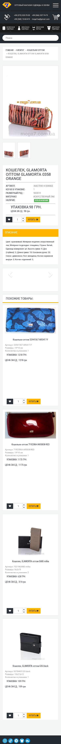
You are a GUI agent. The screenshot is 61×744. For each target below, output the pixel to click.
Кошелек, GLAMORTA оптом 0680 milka (30, 561)
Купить (33, 219)
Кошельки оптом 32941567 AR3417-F (30, 339)
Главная (10, 50)
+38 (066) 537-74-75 (40, 15)
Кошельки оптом (36, 50)
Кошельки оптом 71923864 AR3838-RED (31, 444)
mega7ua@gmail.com (41, 19)
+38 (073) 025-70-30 (22, 15)
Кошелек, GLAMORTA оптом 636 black (30, 666)
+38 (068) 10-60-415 (22, 19)
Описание (11, 232)
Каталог (20, 50)
